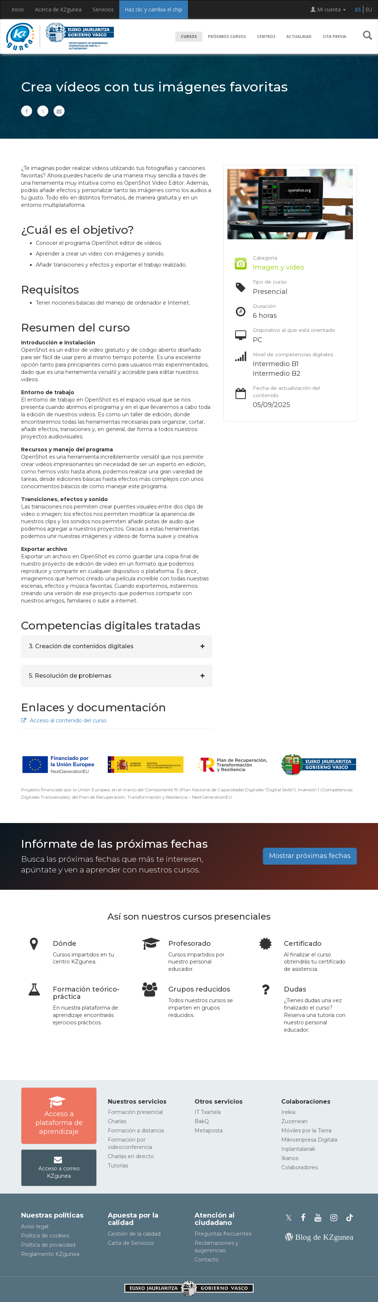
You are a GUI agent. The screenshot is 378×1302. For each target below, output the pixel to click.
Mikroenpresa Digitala (309, 1139)
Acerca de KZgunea (58, 9)
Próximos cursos (227, 36)
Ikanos (289, 1158)
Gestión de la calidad (134, 1233)
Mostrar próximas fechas (310, 856)
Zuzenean (294, 1121)
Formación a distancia (136, 1130)
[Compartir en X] (42, 111)
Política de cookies (45, 1235)
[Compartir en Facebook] (26, 111)
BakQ (202, 1121)
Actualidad (299, 36)
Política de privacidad (48, 1245)
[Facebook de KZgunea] (305, 1218)
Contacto (207, 1259)
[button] (367, 37)
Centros (266, 36)
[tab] (116, 646)
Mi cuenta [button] (328, 9)
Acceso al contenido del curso (64, 720)
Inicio (17, 9)
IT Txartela (208, 1112)
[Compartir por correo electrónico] (59, 111)
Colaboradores (299, 1167)
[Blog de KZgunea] (319, 1237)
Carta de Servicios (131, 1243)
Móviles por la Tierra (306, 1130)
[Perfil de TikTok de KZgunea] (349, 1218)
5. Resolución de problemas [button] (70, 675)
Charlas (117, 1121)
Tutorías (118, 1165)
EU (368, 9)
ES (358, 9)
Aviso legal (34, 1226)
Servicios (103, 9)
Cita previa (334, 36)
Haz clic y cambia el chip (153, 9)
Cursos (189, 36)
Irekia (288, 1112)
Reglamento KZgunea (50, 1254)
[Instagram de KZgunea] (336, 1218)
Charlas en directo (131, 1156)
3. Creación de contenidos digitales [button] (81, 646)
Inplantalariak (298, 1149)
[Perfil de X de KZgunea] (291, 1218)
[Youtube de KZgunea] (320, 1218)
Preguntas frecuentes (223, 1233)
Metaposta (209, 1130)
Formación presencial (135, 1112)
